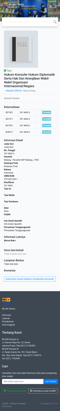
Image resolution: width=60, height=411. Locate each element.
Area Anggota (8, 324)
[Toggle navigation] (54, 4)
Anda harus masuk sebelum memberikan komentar (30, 279)
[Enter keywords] (23, 381)
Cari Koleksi (50, 381)
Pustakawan (8, 321)
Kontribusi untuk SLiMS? (43, 391)
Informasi (6, 315)
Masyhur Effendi (14, 90)
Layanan (6, 318)
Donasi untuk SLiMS (15, 391)
